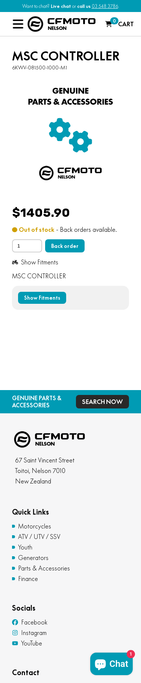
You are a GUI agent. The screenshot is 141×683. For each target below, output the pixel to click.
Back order (65, 246)
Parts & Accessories (44, 568)
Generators (33, 557)
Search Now (102, 401)
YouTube (27, 643)
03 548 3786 (105, 6)
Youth (25, 547)
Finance (28, 578)
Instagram (29, 632)
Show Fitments (35, 262)
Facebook (29, 622)
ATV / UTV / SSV (39, 536)
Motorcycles (34, 526)
